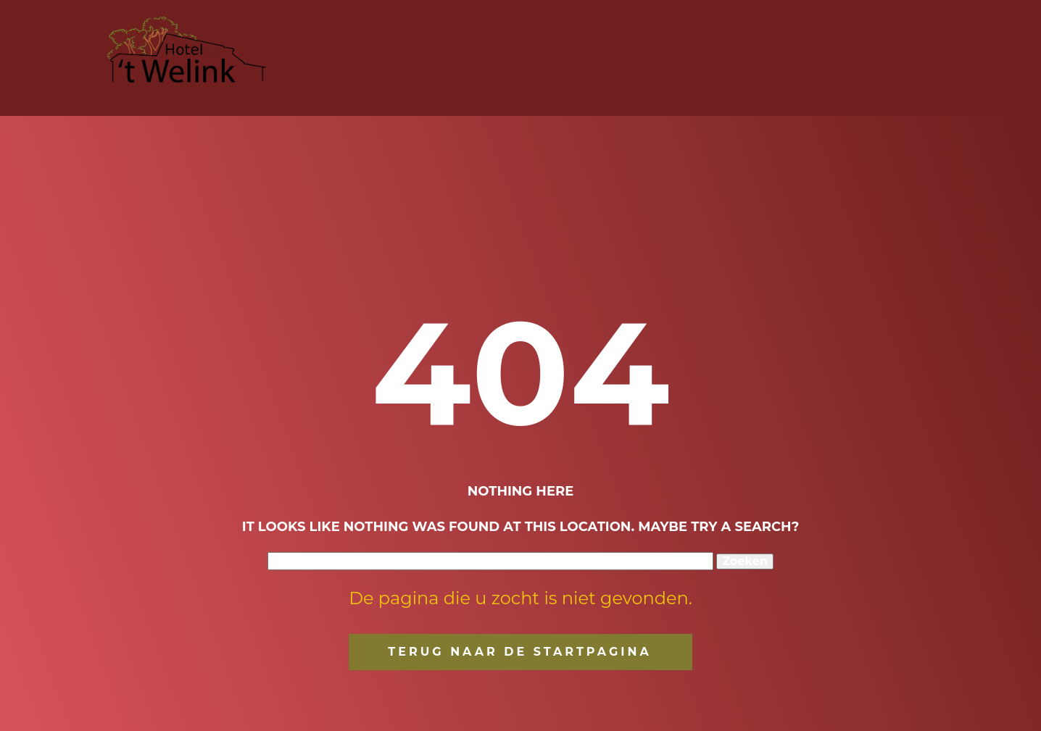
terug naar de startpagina (519, 652)
